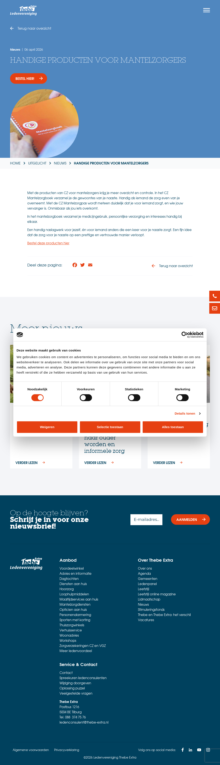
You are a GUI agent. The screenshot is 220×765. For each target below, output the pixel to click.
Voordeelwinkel (72, 568)
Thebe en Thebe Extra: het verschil (164, 615)
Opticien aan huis (73, 609)
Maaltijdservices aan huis (79, 599)
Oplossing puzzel (72, 688)
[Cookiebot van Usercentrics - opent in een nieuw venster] (184, 335)
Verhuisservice (71, 630)
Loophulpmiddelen (74, 594)
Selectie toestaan (110, 427)
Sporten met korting (75, 620)
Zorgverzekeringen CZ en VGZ (83, 645)
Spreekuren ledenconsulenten (83, 678)
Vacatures (146, 620)
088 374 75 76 (75, 717)
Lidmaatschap (149, 599)
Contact (66, 673)
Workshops (68, 640)
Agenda (144, 573)
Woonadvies (69, 635)
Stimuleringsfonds (151, 609)
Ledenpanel (147, 584)
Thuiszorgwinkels (72, 625)
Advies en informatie (76, 573)
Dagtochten (69, 578)
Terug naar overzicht (34, 28)
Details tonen (185, 413)
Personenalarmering (75, 615)
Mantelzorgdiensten (75, 604)
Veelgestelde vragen (76, 693)
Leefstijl (143, 589)
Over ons (145, 568)
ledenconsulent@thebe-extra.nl (84, 722)
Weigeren (47, 427)
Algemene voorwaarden (31, 750)
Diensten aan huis (73, 584)
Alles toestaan (173, 427)
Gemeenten (147, 578)
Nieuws (143, 604)
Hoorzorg (67, 589)
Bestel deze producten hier (48, 243)
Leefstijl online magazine (157, 594)
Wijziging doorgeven (75, 683)
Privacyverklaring (66, 750)
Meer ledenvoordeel (76, 651)
